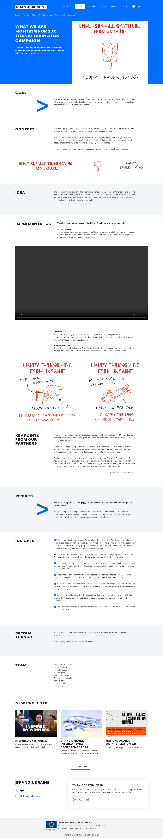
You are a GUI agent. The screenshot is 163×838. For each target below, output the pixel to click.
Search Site (139, 7)
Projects (26, 15)
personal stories (61, 337)
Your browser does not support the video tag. (81, 283)
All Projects (80, 767)
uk (126, 7)
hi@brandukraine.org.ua (28, 796)
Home (17, 15)
